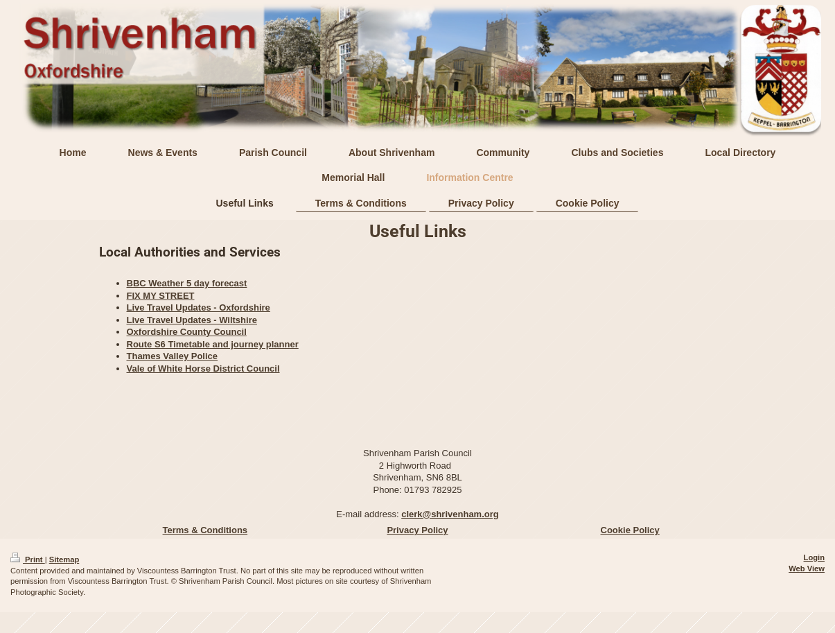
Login (814, 557)
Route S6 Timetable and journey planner (213, 344)
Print (27, 559)
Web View (807, 568)
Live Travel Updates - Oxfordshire (198, 307)
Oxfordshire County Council (187, 332)
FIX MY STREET (161, 296)
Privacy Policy (417, 530)
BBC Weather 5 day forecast (187, 283)
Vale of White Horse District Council (203, 368)
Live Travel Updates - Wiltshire (192, 320)
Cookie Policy (630, 530)
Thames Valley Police (172, 356)
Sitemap (64, 559)
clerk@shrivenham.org (450, 514)
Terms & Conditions (205, 530)
